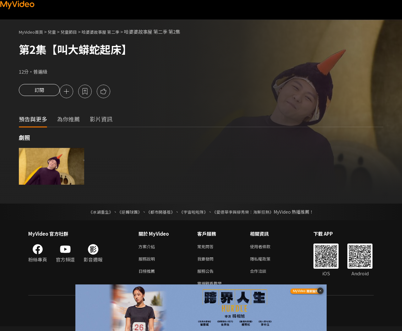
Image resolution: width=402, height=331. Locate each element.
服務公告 (206, 274)
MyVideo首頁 (33, 31)
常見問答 (206, 247)
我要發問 (206, 261)
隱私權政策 (265, 261)
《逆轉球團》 (126, 213)
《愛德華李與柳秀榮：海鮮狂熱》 (247, 213)
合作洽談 (263, 274)
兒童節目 (75, 31)
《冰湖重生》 (95, 213)
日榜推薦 (148, 274)
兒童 (57, 31)
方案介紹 (148, 247)
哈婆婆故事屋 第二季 (111, 31)
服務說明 (148, 261)
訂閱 (39, 92)
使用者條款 (265, 247)
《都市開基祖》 (159, 213)
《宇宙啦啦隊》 (194, 213)
